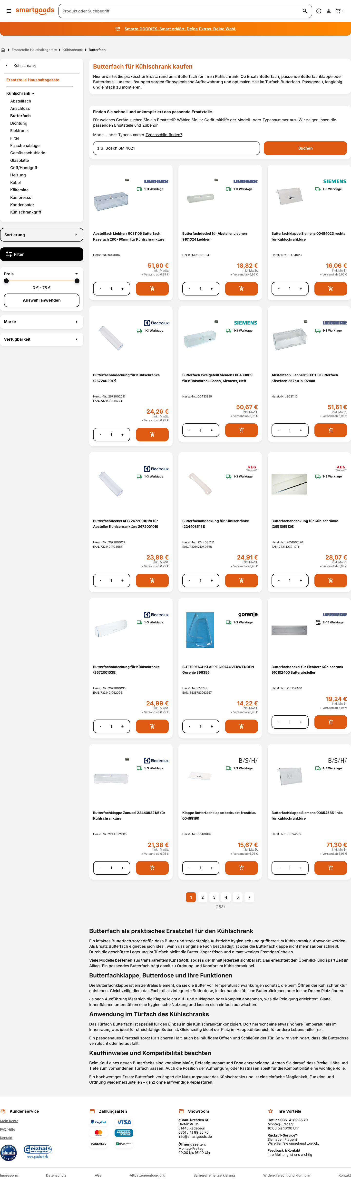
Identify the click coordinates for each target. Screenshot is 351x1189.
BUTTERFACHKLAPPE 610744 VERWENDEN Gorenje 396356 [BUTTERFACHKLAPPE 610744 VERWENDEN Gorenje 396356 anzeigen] (218, 669)
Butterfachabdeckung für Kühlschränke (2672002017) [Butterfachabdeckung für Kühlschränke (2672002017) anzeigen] (126, 378)
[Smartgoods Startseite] (35, 11)
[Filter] (41, 254)
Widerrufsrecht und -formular (287, 1175)
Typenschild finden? (164, 134)
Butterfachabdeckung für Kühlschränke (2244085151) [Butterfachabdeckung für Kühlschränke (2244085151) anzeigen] (215, 523)
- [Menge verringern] (100, 288)
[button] (41, 274)
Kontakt (6, 1138)
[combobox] (176, 148)
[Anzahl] (111, 289)
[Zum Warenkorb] (340, 11)
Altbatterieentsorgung (148, 1175)
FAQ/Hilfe (7, 1129)
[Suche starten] (305, 11)
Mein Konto (9, 1121)
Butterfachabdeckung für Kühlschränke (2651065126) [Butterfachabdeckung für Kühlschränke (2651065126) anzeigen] (305, 523)
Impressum (9, 1175)
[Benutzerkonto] (329, 11)
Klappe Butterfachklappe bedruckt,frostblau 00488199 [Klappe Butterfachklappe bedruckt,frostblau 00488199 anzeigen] (219, 815)
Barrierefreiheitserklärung (214, 1175)
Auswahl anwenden (42, 300)
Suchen (305, 148)
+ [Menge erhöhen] (122, 288)
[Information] (319, 11)
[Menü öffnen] (9, 11)
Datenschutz (56, 1175)
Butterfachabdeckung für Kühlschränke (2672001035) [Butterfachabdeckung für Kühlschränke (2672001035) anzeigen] (126, 669)
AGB (98, 1175)
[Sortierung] (41, 235)
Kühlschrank (18, 93)
